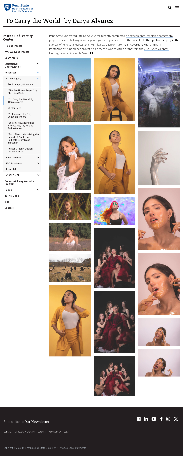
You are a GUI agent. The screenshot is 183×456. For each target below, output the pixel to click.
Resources (10, 72)
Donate (31, 431)
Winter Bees (14, 108)
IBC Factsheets (14, 163)
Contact (9, 207)
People (8, 189)
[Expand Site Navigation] (177, 8)
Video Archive (13, 157)
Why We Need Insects (17, 51)
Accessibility (55, 431)
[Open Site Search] (170, 8)
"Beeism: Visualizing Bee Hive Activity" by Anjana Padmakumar (21, 125)
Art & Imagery (13, 78)
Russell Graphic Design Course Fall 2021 (20, 150)
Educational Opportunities (13, 65)
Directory (19, 431)
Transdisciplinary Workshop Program (20, 182)
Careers (41, 431)
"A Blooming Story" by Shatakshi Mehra (19, 115)
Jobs (7, 201)
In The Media (12, 195)
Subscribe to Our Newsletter (26, 421)
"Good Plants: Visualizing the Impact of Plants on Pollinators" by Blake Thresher (23, 138)
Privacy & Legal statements (72, 447)
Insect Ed (11, 169)
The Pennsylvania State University (39, 447)
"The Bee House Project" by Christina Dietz (22, 92)
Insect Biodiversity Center (18, 38)
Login (66, 431)
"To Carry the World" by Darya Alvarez (21, 100)
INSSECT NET (12, 175)
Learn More (11, 57)
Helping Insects (13, 45)
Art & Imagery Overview (20, 84)
